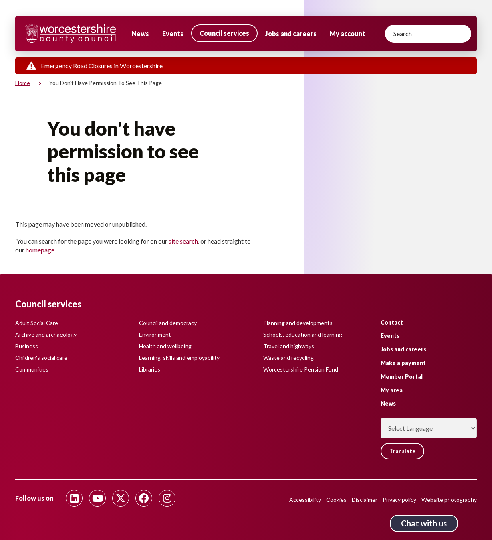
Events (172, 33)
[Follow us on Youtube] (97, 498)
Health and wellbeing (165, 346)
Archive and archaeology (46, 334)
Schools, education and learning (302, 334)
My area (392, 390)
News (140, 33)
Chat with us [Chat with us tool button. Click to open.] (424, 523)
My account (347, 33)
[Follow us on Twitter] (120, 498)
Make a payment (403, 363)
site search (183, 241)
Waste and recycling (288, 358)
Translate (402, 451)
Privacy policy (399, 499)
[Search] (428, 34)
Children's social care (41, 358)
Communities (31, 369)
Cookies (336, 499)
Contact (392, 322)
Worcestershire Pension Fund (300, 369)
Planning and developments (298, 323)
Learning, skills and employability (179, 358)
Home (22, 82)
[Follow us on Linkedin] (74, 498)
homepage (40, 250)
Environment (155, 334)
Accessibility (305, 499)
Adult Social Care (36, 323)
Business (26, 346)
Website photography (449, 499)
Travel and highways (288, 346)
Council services (224, 33)
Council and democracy (168, 323)
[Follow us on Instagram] (167, 498)
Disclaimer (364, 499)
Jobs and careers (291, 33)
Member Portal (402, 377)
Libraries (149, 369)
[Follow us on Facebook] (143, 498)
